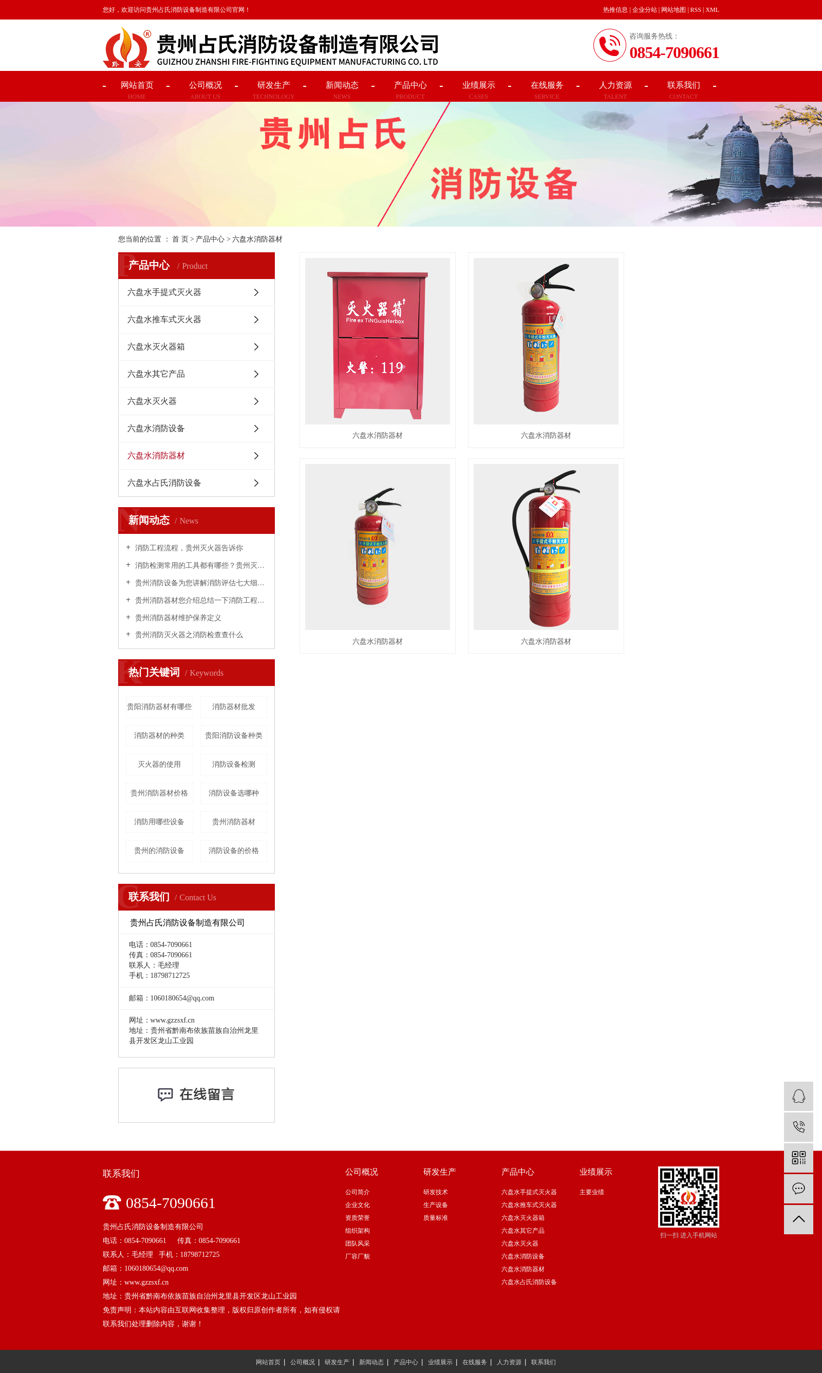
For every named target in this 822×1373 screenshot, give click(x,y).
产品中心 (210, 239)
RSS (695, 9)
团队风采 (357, 1243)
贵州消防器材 (233, 822)
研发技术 (435, 1192)
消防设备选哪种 (234, 793)
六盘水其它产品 (156, 373)
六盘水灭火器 (152, 401)
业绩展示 (440, 1361)
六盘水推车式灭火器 (164, 319)
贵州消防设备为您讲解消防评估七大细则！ (200, 583)
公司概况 (302, 1361)
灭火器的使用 (159, 764)
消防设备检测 (233, 764)
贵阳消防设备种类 (234, 735)
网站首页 (268, 1361)
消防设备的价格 (234, 851)
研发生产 (337, 1361)
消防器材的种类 (159, 735)
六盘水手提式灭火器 (164, 292)
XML (712, 9)
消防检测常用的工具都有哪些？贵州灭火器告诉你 (200, 565)
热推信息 (615, 9)
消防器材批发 (233, 707)
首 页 (180, 239)
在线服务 (474, 1361)
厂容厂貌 (357, 1256)
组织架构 (357, 1230)
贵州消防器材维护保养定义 (177, 618)
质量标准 (435, 1217)
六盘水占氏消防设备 (164, 482)
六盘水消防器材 (257, 239)
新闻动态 (371, 1361)
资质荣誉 (357, 1217)
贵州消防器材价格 (159, 793)
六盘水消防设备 (156, 428)
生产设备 (435, 1205)
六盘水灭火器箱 (156, 346)
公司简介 (357, 1192)
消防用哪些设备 (159, 822)
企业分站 (644, 9)
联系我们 (543, 1361)
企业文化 (357, 1205)
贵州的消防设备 (159, 851)
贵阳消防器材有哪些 (159, 707)
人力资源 (509, 1361)
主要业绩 (592, 1192)
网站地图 (673, 9)
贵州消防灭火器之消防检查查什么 (188, 635)
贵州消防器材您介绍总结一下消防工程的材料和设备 (200, 600)
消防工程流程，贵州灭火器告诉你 (188, 548)
